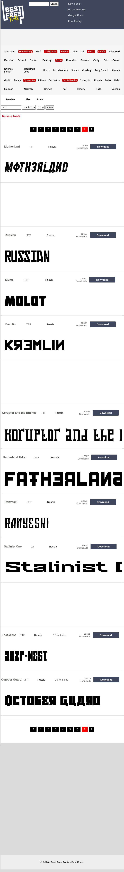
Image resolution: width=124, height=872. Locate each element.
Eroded (64, 51)
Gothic (7, 80)
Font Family (75, 21)
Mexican (8, 89)
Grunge (48, 89)
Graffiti (101, 51)
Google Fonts (76, 15)
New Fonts (74, 3)
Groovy (81, 89)
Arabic (108, 80)
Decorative (54, 80)
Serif (38, 51)
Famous (85, 60)
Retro (59, 60)
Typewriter (29, 80)
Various (116, 89)
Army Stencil (101, 70)
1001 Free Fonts (76, 9)
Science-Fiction (8, 70)
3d (82, 51)
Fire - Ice (9, 60)
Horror (46, 70)
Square (75, 70)
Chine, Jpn (85, 80)
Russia (52, 146)
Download (103, 146)
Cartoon (34, 60)
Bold (106, 60)
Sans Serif (9, 51)
